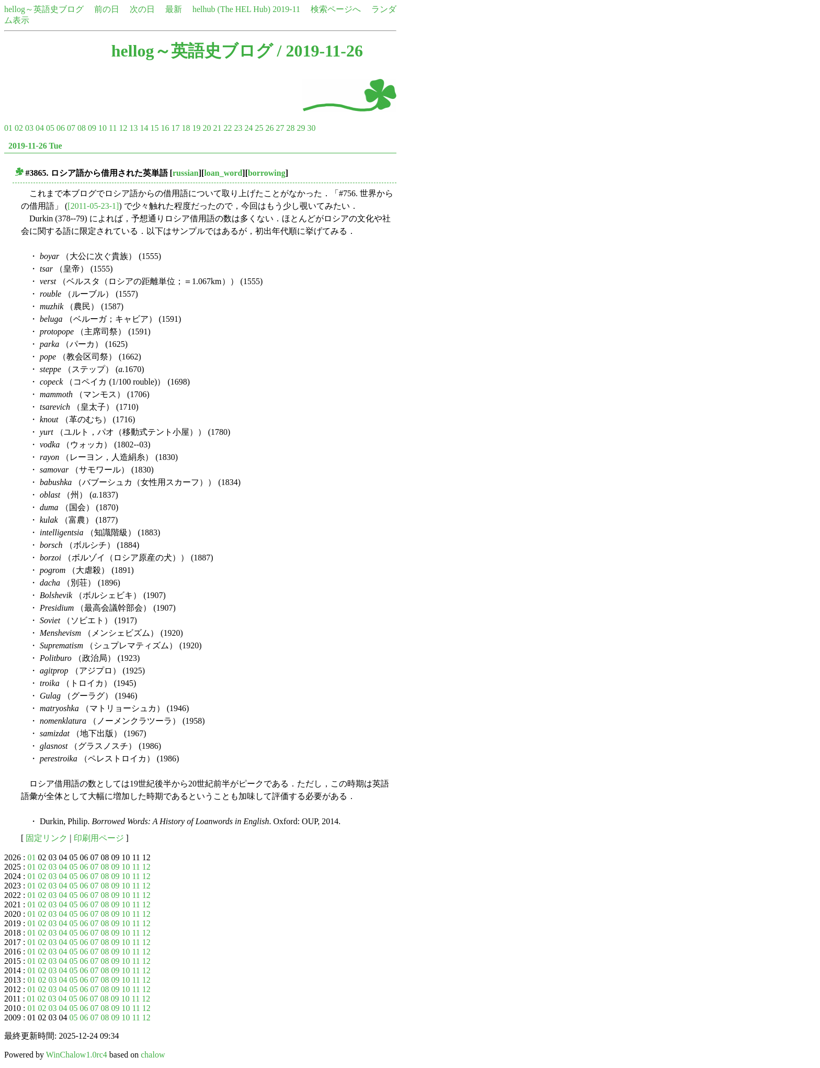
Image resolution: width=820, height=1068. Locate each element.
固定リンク (46, 838)
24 (248, 127)
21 (217, 127)
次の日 (142, 9)
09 (92, 127)
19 (196, 127)
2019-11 (286, 9)
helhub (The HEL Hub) (231, 9)
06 (60, 127)
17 (175, 127)
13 (133, 127)
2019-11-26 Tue (35, 145)
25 (259, 127)
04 (40, 127)
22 (227, 127)
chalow (153, 1054)
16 (165, 127)
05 (50, 127)
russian (186, 172)
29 (301, 127)
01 (8, 127)
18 (185, 127)
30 (311, 127)
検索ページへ (336, 9)
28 (290, 127)
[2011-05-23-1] (93, 205)
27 (280, 127)
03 (29, 127)
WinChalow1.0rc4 (76, 1054)
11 (113, 127)
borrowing (267, 172)
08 (81, 127)
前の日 (106, 9)
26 (269, 127)
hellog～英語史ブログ (44, 9)
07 (71, 127)
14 (144, 127)
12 (123, 127)
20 (206, 127)
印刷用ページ (99, 838)
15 (154, 127)
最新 (173, 9)
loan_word (223, 172)
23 (238, 127)
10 (102, 127)
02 (19, 127)
